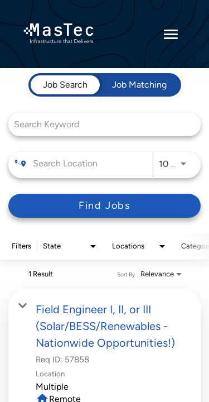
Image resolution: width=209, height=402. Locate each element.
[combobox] (99, 124)
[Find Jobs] (104, 206)
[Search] (104, 206)
